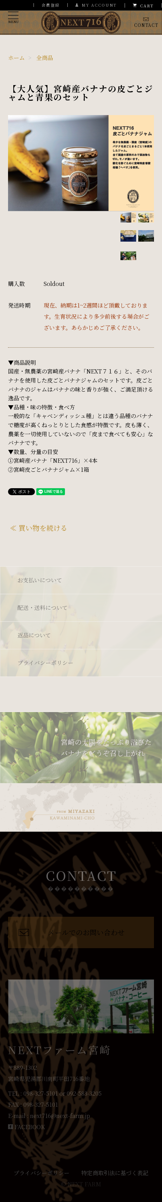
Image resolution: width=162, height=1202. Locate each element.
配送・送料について (42, 608)
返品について (34, 635)
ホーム (16, 58)
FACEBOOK (26, 1127)
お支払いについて (39, 580)
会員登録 (51, 5)
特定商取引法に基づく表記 (114, 1173)
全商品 (44, 58)
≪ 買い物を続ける (38, 528)
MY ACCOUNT (96, 5)
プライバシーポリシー (45, 663)
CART (143, 5)
